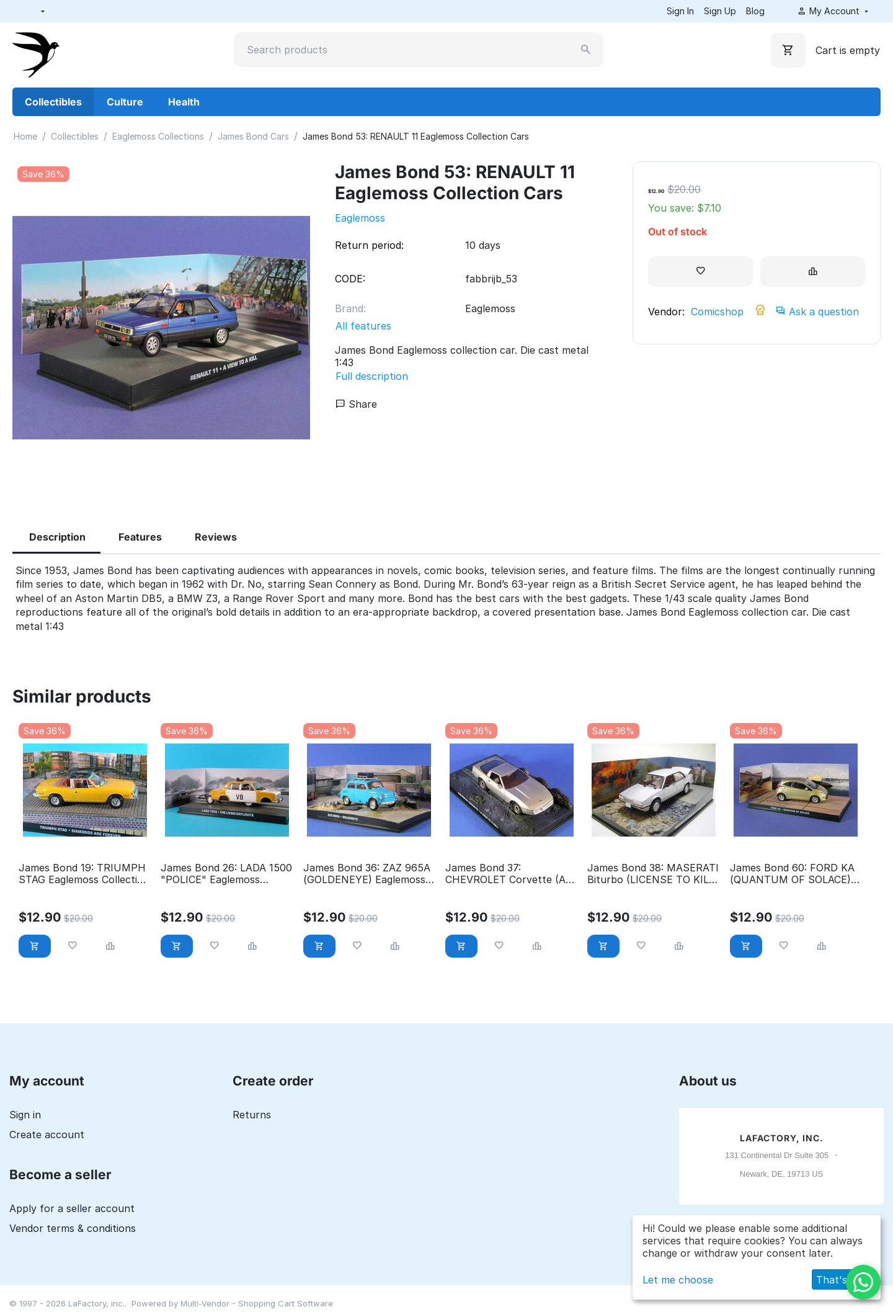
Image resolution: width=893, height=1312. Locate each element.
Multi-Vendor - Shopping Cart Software (256, 1303)
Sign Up (720, 11)
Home (25, 136)
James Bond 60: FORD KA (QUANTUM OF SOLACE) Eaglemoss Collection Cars (793, 874)
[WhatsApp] (863, 1282)
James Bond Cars (253, 136)
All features (363, 326)
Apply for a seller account (72, 1208)
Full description (371, 376)
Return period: (369, 245)
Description (57, 537)
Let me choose (677, 1280)
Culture (125, 102)
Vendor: (666, 311)
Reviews (216, 537)
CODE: (350, 278)
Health (184, 102)
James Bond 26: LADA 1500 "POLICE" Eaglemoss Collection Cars (226, 874)
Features (140, 537)
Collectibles (53, 102)
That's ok (839, 1280)
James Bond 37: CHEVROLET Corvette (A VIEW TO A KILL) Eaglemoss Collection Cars (508, 874)
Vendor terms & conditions (72, 1228)
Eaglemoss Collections (158, 136)
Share (356, 404)
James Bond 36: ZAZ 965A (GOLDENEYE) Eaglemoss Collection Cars (366, 874)
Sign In (680, 11)
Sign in (25, 1114)
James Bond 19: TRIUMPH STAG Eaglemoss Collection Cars (84, 874)
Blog (755, 11)
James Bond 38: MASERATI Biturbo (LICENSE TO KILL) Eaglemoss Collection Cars (653, 874)
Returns (252, 1114)
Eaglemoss (360, 218)
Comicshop (717, 311)
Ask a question (817, 311)
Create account (46, 1134)
